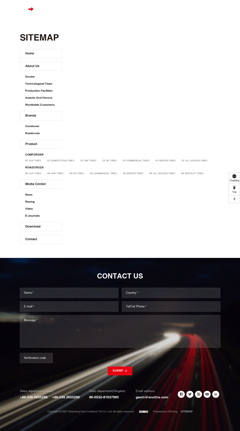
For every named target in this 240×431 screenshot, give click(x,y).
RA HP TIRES (76, 173)
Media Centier (142, 9)
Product (120, 9)
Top (234, 192)
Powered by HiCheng (165, 411)
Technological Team (38, 84)
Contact (184, 9)
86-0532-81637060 (104, 397)
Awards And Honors (38, 98)
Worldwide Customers (40, 105)
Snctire (30, 77)
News (29, 195)
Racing (30, 202)
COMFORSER (34, 155)
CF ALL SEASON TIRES (194, 160)
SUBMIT (118, 371)
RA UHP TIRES (55, 173)
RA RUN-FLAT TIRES (192, 173)
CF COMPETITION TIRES (60, 160)
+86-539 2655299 (66, 397)
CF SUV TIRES (33, 160)
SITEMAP (187, 411)
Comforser (32, 126)
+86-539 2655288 (33, 397)
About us (87, 9)
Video (29, 209)
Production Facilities (39, 91)
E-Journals (32, 216)
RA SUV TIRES (33, 173)
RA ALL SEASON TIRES (162, 173)
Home (71, 9)
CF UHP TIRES (88, 160)
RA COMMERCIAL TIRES (103, 173)
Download (166, 9)
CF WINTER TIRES (165, 160)
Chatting (234, 180)
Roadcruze (32, 133)
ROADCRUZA (34, 167)
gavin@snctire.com (152, 397)
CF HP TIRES (109, 160)
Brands (104, 9)
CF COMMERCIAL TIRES (136, 160)
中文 (222, 9)
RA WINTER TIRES (133, 173)
